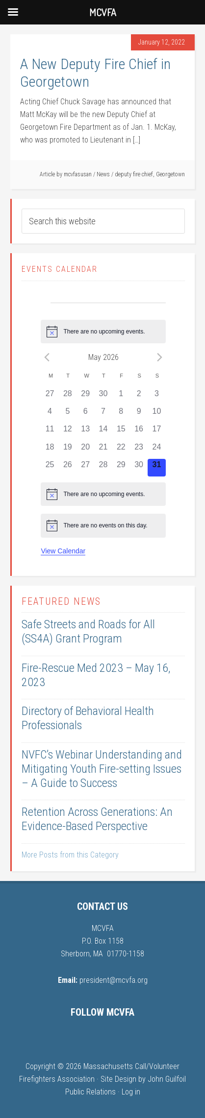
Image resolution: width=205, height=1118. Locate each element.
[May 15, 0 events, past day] (121, 432)
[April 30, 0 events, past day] (103, 396)
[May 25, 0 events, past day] (49, 467)
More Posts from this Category (70, 854)
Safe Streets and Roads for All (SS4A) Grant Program (88, 631)
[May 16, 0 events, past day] (139, 432)
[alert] (103, 331)
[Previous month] (46, 357)
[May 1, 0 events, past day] (121, 396)
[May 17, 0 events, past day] (156, 432)
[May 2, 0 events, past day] (139, 396)
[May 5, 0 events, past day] (68, 414)
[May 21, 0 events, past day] (103, 450)
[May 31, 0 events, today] (156, 467)
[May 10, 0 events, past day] (156, 414)
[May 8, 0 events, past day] (121, 414)
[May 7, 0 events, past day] (103, 414)
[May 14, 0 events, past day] (103, 432)
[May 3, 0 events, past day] (156, 396)
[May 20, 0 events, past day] (85, 450)
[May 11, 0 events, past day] (49, 432)
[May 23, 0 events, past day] (139, 450)
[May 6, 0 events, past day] (85, 414)
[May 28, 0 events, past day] (103, 467)
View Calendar (63, 551)
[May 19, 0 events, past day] (68, 450)
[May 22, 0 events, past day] (121, 450)
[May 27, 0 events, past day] (85, 467)
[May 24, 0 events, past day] (156, 450)
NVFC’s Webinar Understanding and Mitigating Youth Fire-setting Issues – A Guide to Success (102, 769)
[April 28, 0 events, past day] (68, 396)
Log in (131, 1091)
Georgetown (170, 174)
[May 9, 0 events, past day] (139, 414)
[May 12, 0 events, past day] (68, 432)
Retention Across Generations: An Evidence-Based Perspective (97, 819)
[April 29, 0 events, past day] (85, 396)
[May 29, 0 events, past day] (121, 467)
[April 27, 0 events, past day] (49, 396)
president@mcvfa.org (113, 980)
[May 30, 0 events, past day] (139, 467)
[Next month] (160, 357)
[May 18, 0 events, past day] (49, 450)
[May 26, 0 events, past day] (68, 467)
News (103, 174)
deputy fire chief (134, 174)
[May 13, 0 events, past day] (85, 432)
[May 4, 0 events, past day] (49, 414)
